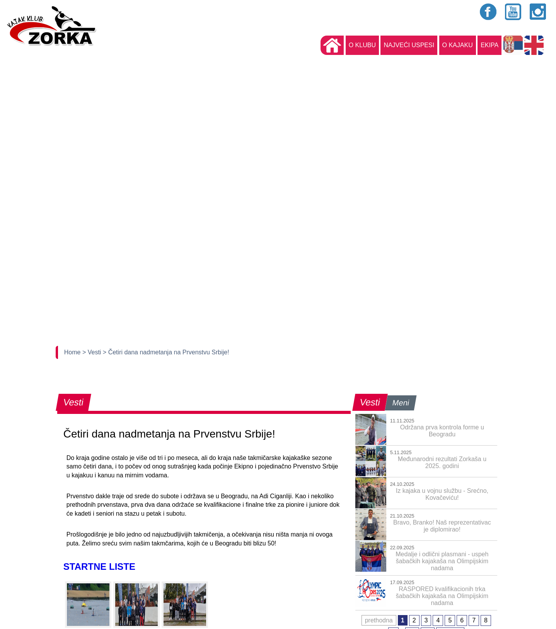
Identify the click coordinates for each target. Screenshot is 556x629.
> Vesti (92, 352)
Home (73, 352)
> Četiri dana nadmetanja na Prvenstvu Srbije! (166, 352)
